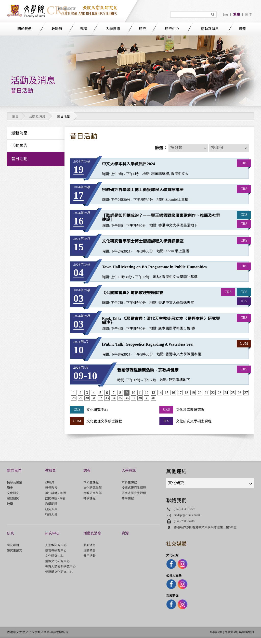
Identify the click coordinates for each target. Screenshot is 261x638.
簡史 (10, 488)
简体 (248, 14)
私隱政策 (216, 632)
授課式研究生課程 (134, 488)
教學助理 (51, 504)
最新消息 (89, 545)
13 (153, 393)
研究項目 (13, 545)
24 (226, 393)
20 (199, 393)
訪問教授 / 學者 (55, 498)
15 (166, 393)
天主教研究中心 (56, 545)
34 (113, 398)
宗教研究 (13, 498)
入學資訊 (113, 29)
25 (232, 393)
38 (140, 398)
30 (87, 398)
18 (186, 393)
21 (206, 393)
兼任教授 (51, 488)
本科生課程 (91, 482)
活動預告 (89, 550)
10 (133, 393)
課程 (83, 29)
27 (246, 393)
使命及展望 (14, 482)
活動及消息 (210, 29)
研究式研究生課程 (134, 493)
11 (140, 393)
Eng (225, 14)
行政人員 (51, 514)
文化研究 (13, 493)
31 (93, 398)
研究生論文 (14, 550)
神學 (10, 504)
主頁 (15, 116)
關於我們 (24, 29)
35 (120, 398)
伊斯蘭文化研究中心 (59, 572)
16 (173, 393)
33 (107, 398)
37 (133, 398)
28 (73, 398)
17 (179, 393)
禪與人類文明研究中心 (60, 566)
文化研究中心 (54, 556)
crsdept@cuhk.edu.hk (187, 515)
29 (80, 398)
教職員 (56, 29)
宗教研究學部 (92, 493)
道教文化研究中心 (57, 561)
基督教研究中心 (56, 550)
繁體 (236, 14)
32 (100, 398)
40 (153, 398)
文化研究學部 (92, 488)
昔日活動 (89, 556)
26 (239, 393)
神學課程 (89, 498)
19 (193, 393)
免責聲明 (231, 632)
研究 (142, 29)
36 (126, 398)
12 (146, 393)
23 (219, 393)
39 (146, 398)
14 (160, 393)
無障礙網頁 (246, 632)
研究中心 (172, 29)
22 (213, 393)
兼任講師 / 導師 (55, 493)
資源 (242, 29)
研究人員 (51, 509)
